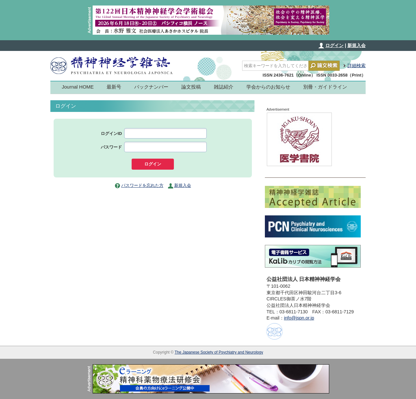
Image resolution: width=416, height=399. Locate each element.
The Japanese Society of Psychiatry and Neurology (219, 352)
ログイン (334, 45)
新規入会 (356, 45)
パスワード (111, 147)
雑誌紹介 (223, 87)
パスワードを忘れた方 (142, 185)
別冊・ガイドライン (325, 87)
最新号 (114, 87)
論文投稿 (191, 87)
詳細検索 (356, 65)
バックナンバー (151, 87)
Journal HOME (78, 87)
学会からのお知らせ (268, 87)
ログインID (111, 133)
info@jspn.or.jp (299, 317)
